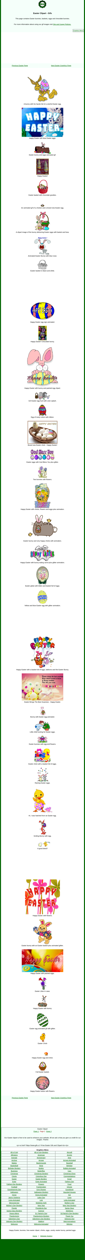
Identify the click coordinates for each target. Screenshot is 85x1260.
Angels (69, 1155)
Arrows (41, 1160)
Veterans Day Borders (14, 1221)
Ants (69, 1158)
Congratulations (69, 1176)
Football (14, 1187)
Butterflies (41, 1171)
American (41, 1155)
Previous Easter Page (20, 65)
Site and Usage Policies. (62, 24)
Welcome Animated (41, 1224)
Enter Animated (41, 1181)
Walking (41, 1221)
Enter (14, 1181)
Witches (69, 1224)
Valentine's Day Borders (41, 1219)
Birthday (69, 1166)
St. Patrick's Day (41, 1213)
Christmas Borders (41, 1174)
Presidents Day (41, 1208)
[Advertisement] (42, 47)
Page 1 (36, 1131)
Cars (69, 1171)
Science (41, 1211)
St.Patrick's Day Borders (69, 1213)
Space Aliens (14, 1213)
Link (41, 1200)
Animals (14, 1158)
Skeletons (69, 1211)
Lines (69, 1197)
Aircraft (69, 1152)
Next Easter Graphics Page (61, 65)
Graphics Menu (78, 30)
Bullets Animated (69, 1168)
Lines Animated (14, 1200)
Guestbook (69, 1189)
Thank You (69, 1216)
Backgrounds (41, 1163)
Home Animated (41, 1195)
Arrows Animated (69, 1160)
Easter (14, 1179)
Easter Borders (41, 1179)
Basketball (14, 1166)
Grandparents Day (14, 1189)
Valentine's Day (14, 1219)
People (14, 1208)
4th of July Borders (41, 1152)
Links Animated (69, 1200)
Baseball (69, 1163)
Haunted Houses (69, 1192)
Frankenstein (41, 1187)
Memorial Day (14, 1203)
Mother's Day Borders (14, 1205)
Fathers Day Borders (14, 1184)
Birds (41, 1166)
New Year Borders (69, 1205)
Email (69, 1179)
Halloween (14, 1192)
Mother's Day (69, 1203)
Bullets (41, 1168)
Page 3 (48, 1131)
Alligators (14, 1155)
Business (14, 1171)
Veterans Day (69, 1219)
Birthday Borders (14, 1168)
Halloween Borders (41, 1192)
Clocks (14, 1176)
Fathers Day (69, 1181)
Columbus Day (41, 1176)
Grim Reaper (41, 1189)
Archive (14, 1160)
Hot (69, 1195)
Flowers (41, 1184)
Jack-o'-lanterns (14, 1197)
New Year (41, 1205)
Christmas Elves (69, 1174)
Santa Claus (69, 1208)
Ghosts (69, 1187)
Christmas (14, 1174)
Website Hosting (46, 1236)
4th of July (14, 1152)
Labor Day (41, 1197)
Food (69, 1184)
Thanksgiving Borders (41, 1216)
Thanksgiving (14, 1216)
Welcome (14, 1224)
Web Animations (69, 1221)
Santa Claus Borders (14, 1211)
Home (14, 1195)
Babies (14, 1163)
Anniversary (41, 1158)
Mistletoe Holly (41, 1203)
